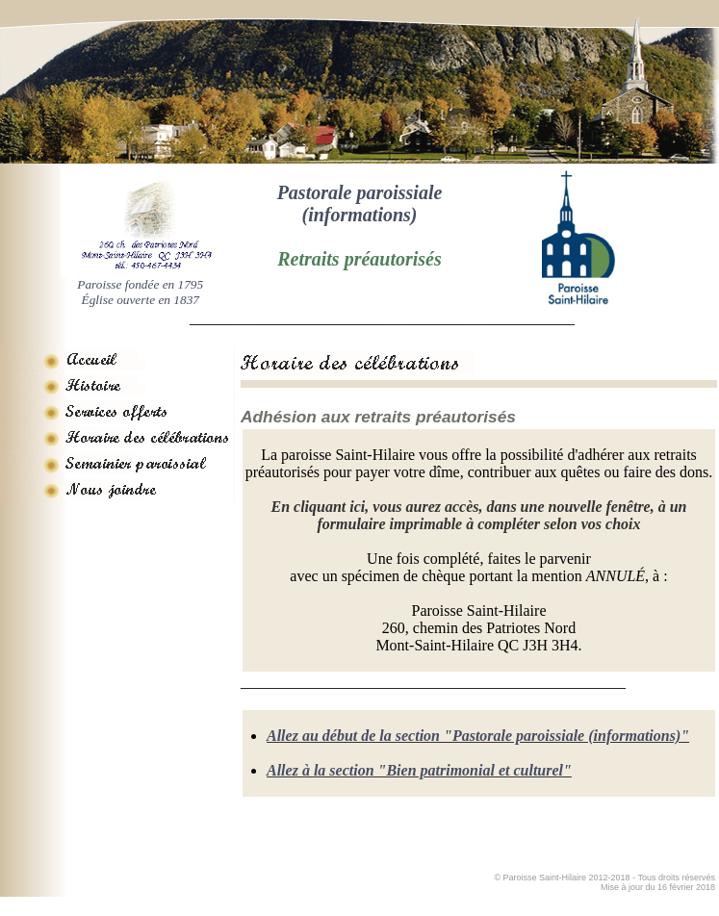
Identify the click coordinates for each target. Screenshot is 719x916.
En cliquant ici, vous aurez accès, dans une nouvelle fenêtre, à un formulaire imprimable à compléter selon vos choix (478, 515)
